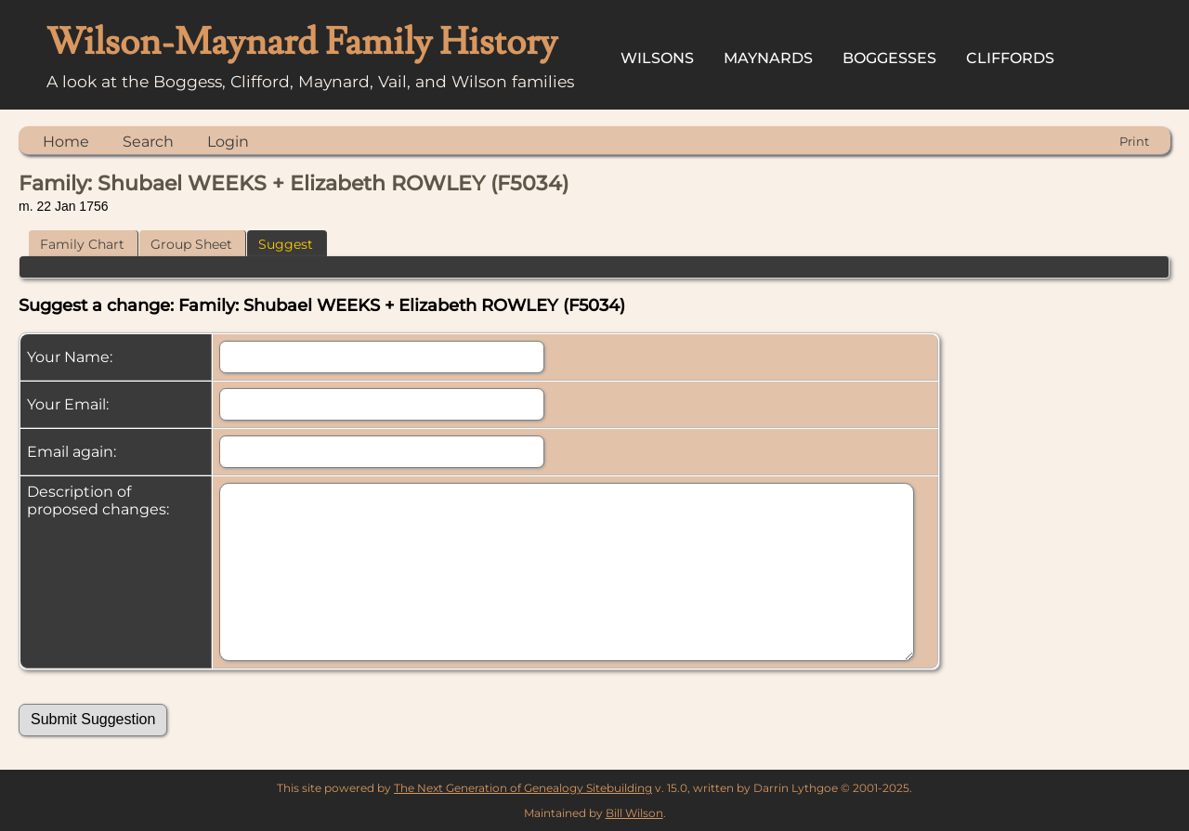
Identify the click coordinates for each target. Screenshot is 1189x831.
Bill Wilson (634, 813)
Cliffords (1010, 58)
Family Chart (82, 244)
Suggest (285, 244)
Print (1134, 141)
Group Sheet (191, 244)
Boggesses (889, 58)
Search (148, 141)
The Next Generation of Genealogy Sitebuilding (523, 788)
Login (228, 141)
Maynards (768, 58)
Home (66, 141)
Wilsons (657, 58)
